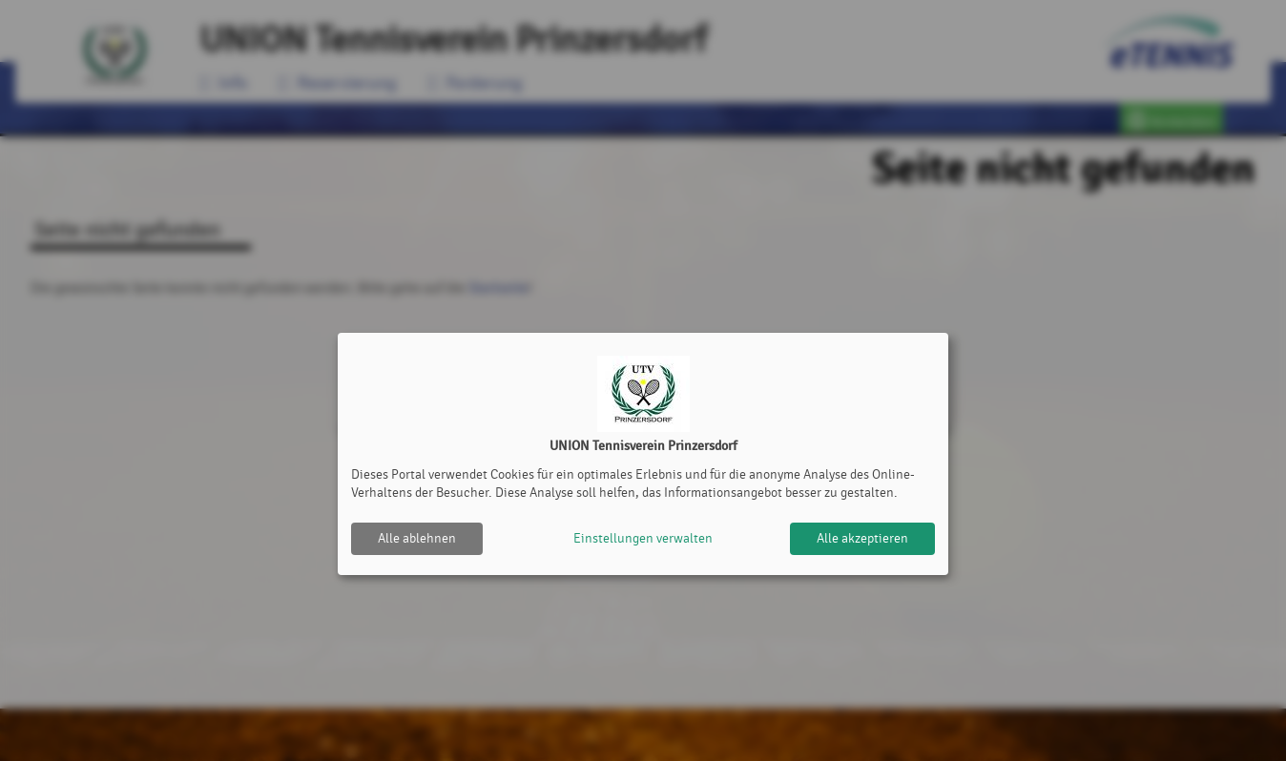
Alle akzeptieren (862, 538)
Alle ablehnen (417, 538)
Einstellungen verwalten (643, 538)
